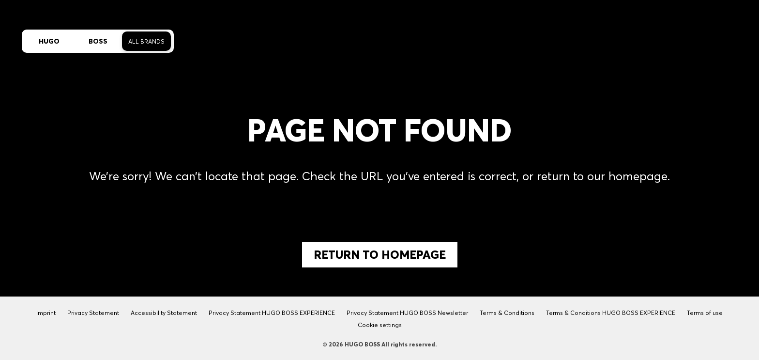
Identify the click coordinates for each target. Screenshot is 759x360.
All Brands (146, 41)
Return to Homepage (380, 255)
